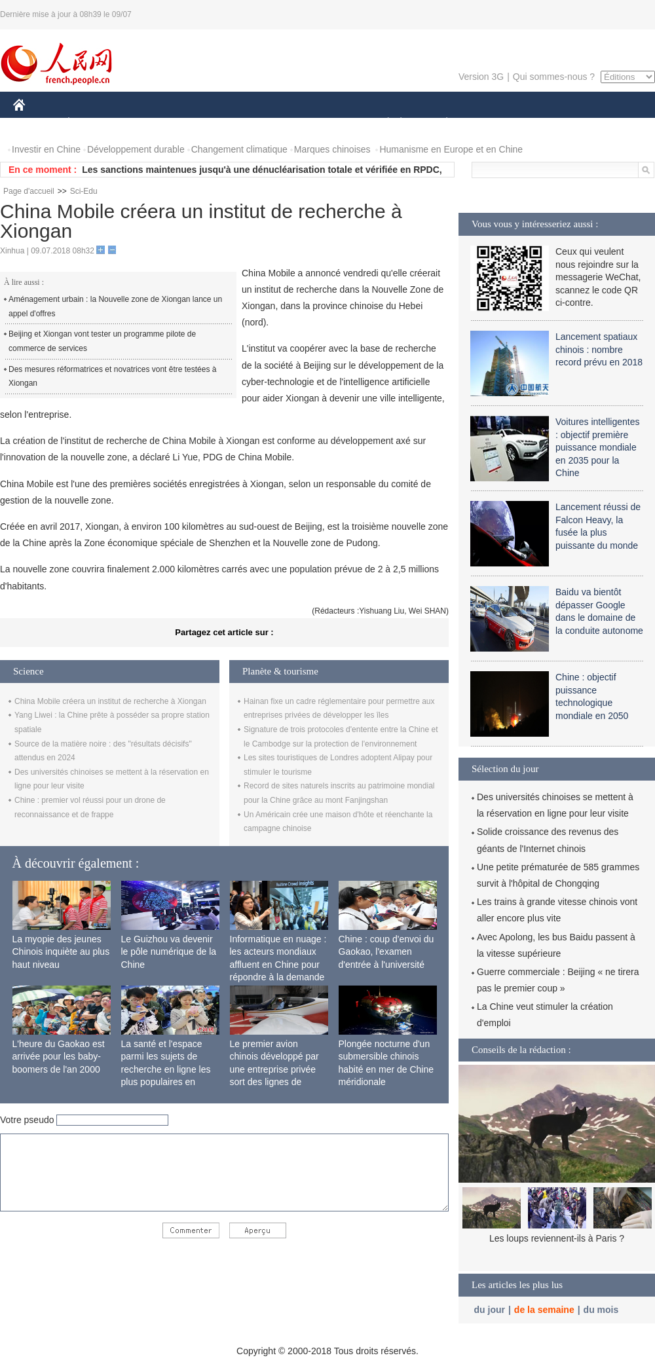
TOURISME (548, 123)
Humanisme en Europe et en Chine (451, 149)
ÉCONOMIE (92, 123)
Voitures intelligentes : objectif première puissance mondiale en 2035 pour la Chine (597, 447)
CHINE (36, 123)
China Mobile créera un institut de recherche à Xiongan (110, 701)
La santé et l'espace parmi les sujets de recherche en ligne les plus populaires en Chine (166, 1069)
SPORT (492, 123)
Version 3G (481, 76)
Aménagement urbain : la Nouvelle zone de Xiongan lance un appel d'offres (115, 306)
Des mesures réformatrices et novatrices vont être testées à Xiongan (112, 376)
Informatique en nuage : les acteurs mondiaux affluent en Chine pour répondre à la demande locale (278, 964)
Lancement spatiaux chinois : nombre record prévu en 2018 (599, 349)
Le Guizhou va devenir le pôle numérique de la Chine (169, 952)
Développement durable (136, 149)
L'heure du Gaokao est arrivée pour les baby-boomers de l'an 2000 (58, 1057)
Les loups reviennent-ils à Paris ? (556, 1238)
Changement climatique (239, 149)
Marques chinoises (332, 149)
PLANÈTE (440, 123)
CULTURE (323, 123)
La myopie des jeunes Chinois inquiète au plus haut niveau (61, 952)
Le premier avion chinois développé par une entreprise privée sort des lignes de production (274, 1069)
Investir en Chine (46, 149)
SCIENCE (265, 123)
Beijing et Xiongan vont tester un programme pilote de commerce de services (102, 341)
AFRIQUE (207, 123)
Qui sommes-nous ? (554, 76)
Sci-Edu (84, 191)
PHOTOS (608, 123)
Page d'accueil (28, 191)
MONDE (152, 123)
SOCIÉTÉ (381, 123)
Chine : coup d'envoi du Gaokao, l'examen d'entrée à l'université (386, 952)
